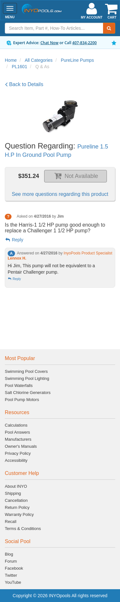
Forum (11, 561)
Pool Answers (17, 432)
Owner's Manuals (21, 446)
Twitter (11, 575)
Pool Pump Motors (22, 399)
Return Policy (17, 507)
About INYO (16, 486)
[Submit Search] (109, 28)
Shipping (13, 493)
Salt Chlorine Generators (28, 392)
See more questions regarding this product (60, 194)
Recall (10, 521)
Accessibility (16, 460)
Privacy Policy (18, 453)
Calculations (16, 425)
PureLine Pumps (77, 60)
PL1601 (19, 66)
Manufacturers (18, 439)
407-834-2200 (84, 42)
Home (11, 60)
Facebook (14, 568)
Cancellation (16, 500)
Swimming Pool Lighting (27, 378)
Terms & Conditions (23, 528)
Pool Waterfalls (19, 385)
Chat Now (49, 42)
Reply (14, 239)
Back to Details (24, 84)
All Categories (38, 60)
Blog (9, 554)
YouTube (13, 582)
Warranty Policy (19, 514)
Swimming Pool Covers (26, 371)
